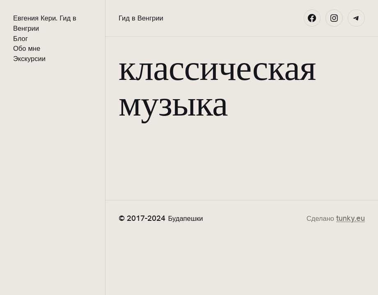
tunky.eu (350, 218)
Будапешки (185, 218)
